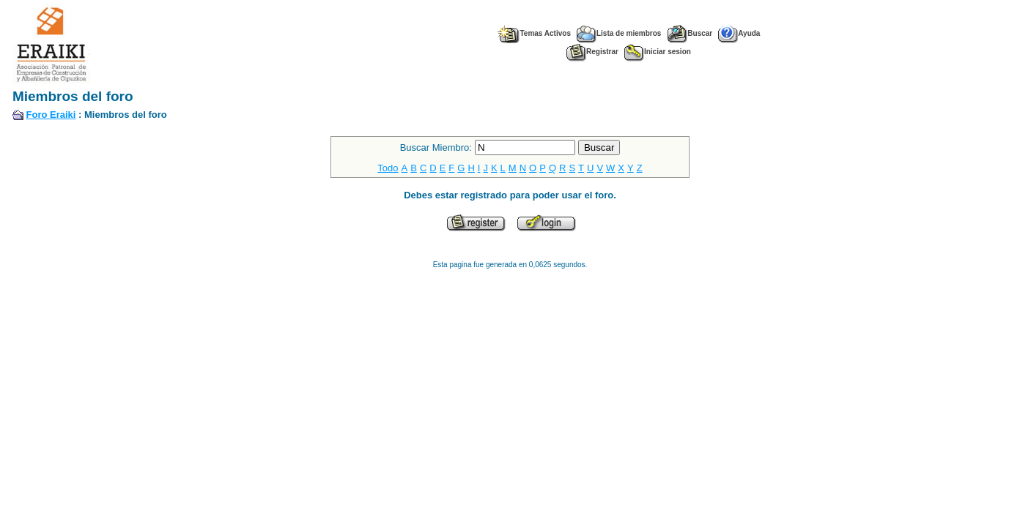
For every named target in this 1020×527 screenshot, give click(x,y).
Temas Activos (533, 33)
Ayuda (739, 33)
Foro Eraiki (51, 114)
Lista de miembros (619, 33)
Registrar (592, 52)
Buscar (689, 33)
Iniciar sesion (657, 52)
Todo (387, 167)
